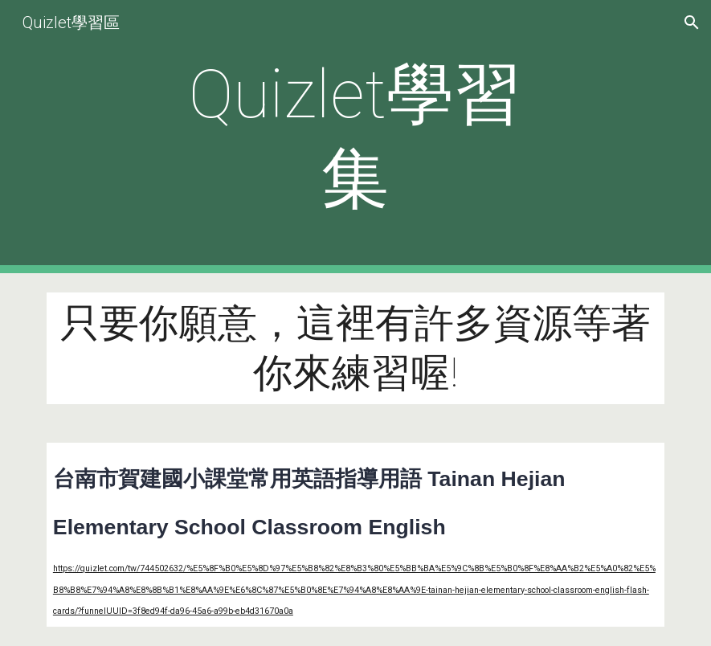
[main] (355, 136)
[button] (691, 22)
